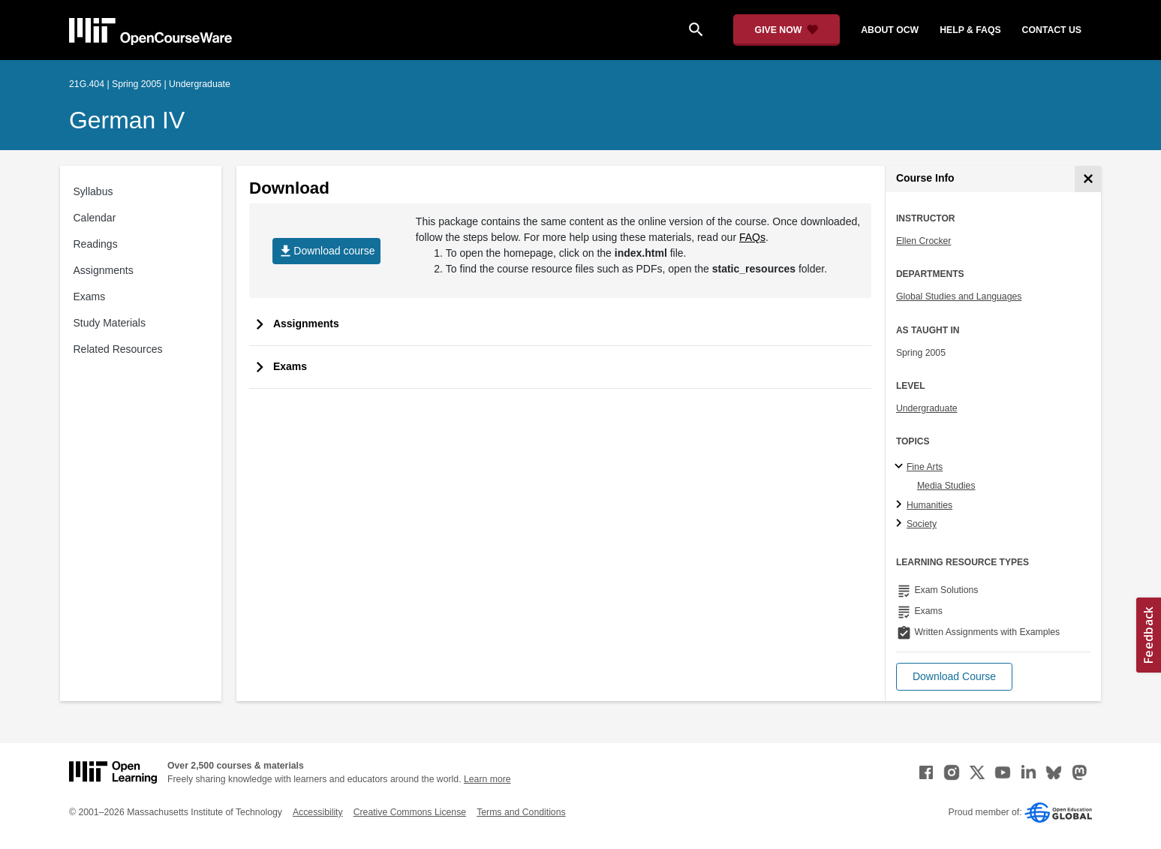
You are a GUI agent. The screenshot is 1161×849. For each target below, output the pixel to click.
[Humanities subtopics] (901, 505)
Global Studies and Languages (959, 296)
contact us (1051, 30)
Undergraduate (927, 408)
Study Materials (110, 323)
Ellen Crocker (924, 241)
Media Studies (946, 485)
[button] (954, 677)
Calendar (95, 218)
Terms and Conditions (521, 812)
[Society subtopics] (901, 524)
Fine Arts (925, 467)
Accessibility (318, 812)
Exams (90, 297)
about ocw (890, 30)
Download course (326, 251)
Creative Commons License (409, 812)
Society (922, 524)
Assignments (104, 270)
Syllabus (93, 191)
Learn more (487, 779)
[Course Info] (1088, 179)
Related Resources (118, 349)
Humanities (929, 505)
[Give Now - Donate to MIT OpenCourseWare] (787, 30)
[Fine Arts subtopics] (901, 467)
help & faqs (970, 30)
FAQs (752, 237)
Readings (96, 244)
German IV (127, 120)
